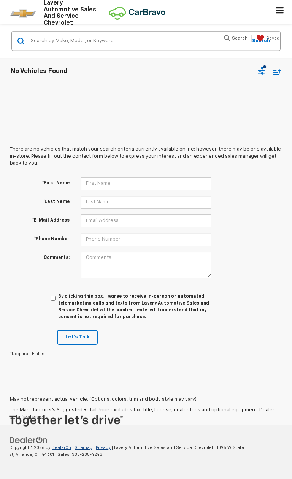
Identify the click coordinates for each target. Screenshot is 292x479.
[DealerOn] (28, 440)
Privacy (103, 448)
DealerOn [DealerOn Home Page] (61, 448)
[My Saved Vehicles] (267, 38)
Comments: (57, 257)
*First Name (56, 183)
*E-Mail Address (51, 220)
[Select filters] (261, 71)
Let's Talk (77, 337)
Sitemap (83, 448)
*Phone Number (52, 239)
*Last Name (56, 202)
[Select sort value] (275, 71)
